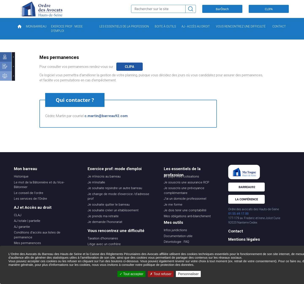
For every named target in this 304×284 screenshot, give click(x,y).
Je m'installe (96, 189)
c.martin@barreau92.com (106, 122)
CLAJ (17, 221)
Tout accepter (131, 274)
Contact (235, 237)
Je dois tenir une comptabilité (185, 216)
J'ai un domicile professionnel (185, 205)
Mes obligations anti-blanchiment (187, 222)
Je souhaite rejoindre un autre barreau (115, 194)
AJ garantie (22, 233)
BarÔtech (222, 12)
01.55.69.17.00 (238, 220)
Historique (21, 183)
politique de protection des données (168, 264)
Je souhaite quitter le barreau (109, 211)
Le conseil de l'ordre (28, 199)
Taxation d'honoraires (103, 245)
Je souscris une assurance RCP (186, 189)
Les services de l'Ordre (30, 205)
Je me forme (173, 211)
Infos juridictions (175, 236)
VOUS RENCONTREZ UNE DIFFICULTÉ (241, 32)
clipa (129, 73)
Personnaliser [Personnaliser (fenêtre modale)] (188, 274)
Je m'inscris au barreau (104, 183)
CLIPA (269, 12)
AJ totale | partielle (27, 227)
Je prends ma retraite (103, 222)
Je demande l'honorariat (105, 228)
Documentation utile (178, 242)
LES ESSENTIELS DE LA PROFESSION (124, 32)
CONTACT (279, 32)
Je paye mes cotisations (181, 183)
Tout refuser (160, 274)
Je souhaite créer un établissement (113, 216)
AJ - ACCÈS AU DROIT (196, 32)
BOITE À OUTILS (165, 32)
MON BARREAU (36, 32)
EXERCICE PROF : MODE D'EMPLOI (67, 35)
